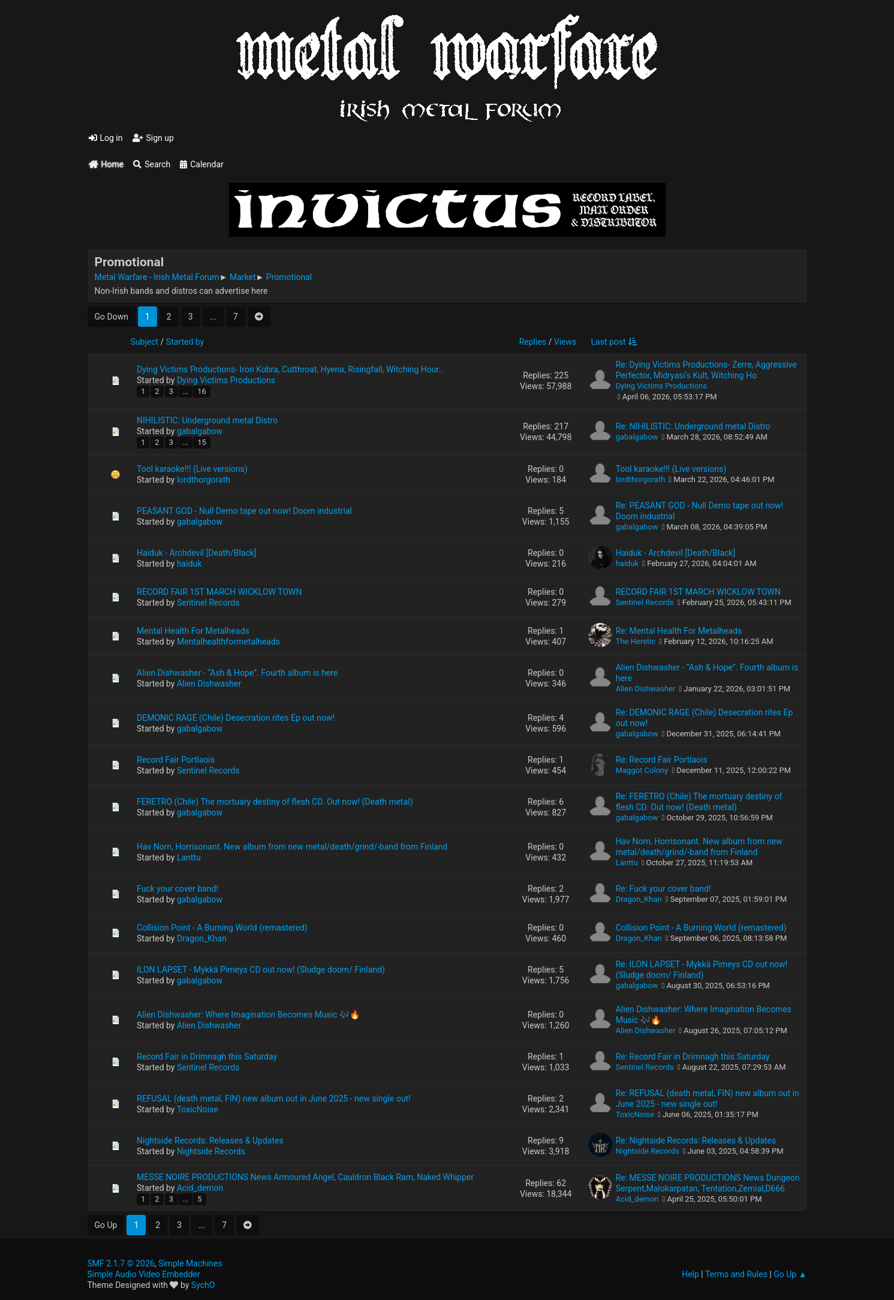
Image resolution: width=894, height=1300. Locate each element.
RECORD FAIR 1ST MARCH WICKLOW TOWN (219, 592)
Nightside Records (211, 1151)
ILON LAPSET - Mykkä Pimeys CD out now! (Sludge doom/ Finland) (261, 969)
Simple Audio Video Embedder (144, 1274)
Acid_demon (200, 1188)
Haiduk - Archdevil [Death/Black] (197, 553)
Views (565, 342)
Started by (185, 342)
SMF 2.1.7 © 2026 (121, 1263)
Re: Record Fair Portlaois (662, 760)
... (213, 316)
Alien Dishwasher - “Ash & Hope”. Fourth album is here (237, 673)
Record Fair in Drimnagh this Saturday (207, 1056)
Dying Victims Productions (226, 380)
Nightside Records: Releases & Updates (210, 1140)
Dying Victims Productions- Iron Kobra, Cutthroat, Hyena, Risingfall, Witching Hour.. (290, 369)
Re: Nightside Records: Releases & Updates (696, 1140)
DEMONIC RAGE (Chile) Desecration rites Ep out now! (236, 718)
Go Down (111, 316)
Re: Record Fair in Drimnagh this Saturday (693, 1056)
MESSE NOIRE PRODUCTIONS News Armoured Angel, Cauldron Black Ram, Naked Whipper (305, 1177)
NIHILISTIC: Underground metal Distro (207, 420)
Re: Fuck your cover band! (663, 888)
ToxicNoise (197, 1109)
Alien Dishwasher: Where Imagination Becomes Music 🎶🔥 (248, 1014)
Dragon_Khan (639, 899)
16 (201, 391)
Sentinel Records (208, 602)
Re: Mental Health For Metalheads (679, 631)
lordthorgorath (203, 480)
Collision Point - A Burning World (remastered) (222, 927)
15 (201, 442)
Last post (614, 342)
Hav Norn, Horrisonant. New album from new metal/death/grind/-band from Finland (292, 846)
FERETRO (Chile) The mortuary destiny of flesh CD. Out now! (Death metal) (275, 802)
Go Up (106, 1225)
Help (690, 1274)
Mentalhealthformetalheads (228, 641)
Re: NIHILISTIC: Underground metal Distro (693, 426)
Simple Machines (190, 1263)
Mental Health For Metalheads (193, 631)
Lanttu (189, 857)
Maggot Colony (642, 770)
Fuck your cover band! (177, 888)
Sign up (153, 138)
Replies (532, 342)
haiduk (189, 563)
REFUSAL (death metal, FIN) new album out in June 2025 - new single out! (274, 1098)
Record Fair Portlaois (176, 760)
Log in (106, 138)
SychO (203, 1285)
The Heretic (636, 641)
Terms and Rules (736, 1274)
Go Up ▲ (789, 1274)
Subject (145, 342)
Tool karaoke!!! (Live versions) (192, 469)
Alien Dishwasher (209, 683)
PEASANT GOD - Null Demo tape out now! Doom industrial (244, 511)
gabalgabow (199, 431)
